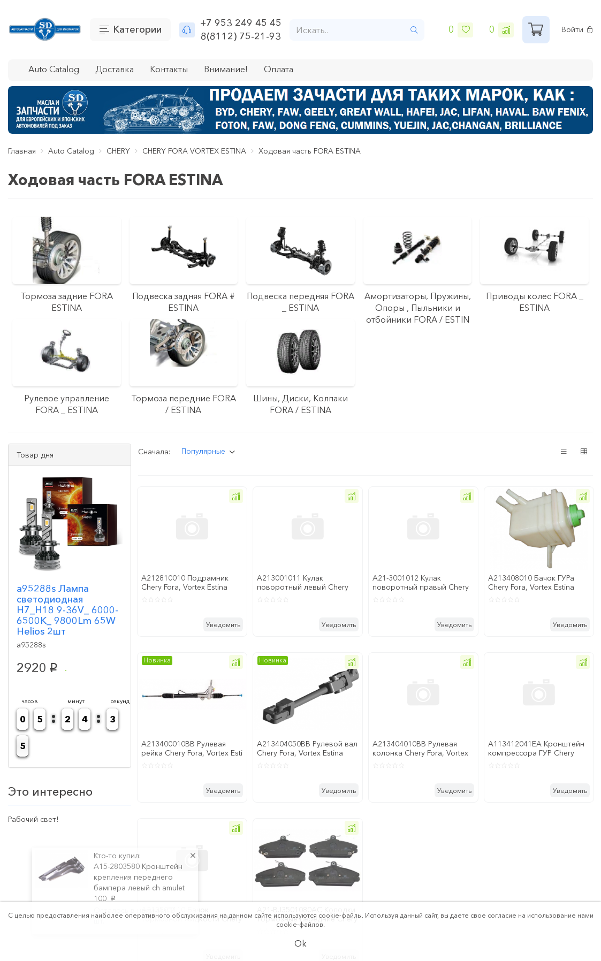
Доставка (114, 69)
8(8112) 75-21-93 (241, 36)
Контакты (169, 69)
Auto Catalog (53, 69)
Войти (577, 29)
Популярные (203, 451)
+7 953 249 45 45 (241, 23)
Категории (137, 29)
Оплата (278, 69)
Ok (300, 943)
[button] (236, 496)
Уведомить (223, 625)
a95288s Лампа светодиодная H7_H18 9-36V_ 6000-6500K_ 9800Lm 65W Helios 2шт (67, 610)
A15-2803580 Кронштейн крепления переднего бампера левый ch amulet (139, 877)
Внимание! (226, 69)
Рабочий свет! (33, 819)
